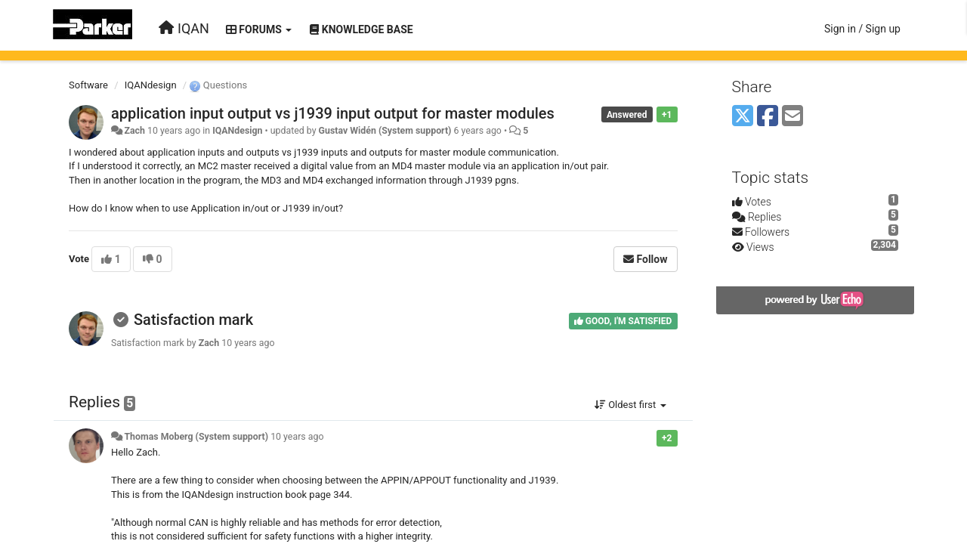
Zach (134, 130)
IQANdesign (151, 85)
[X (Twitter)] (742, 117)
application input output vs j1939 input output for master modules (333, 113)
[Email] (792, 117)
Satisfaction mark (193, 320)
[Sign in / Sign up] (862, 29)
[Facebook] (767, 117)
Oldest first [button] (630, 404)
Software (88, 85)
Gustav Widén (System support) (385, 130)
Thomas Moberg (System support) (196, 436)
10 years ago (296, 436)
